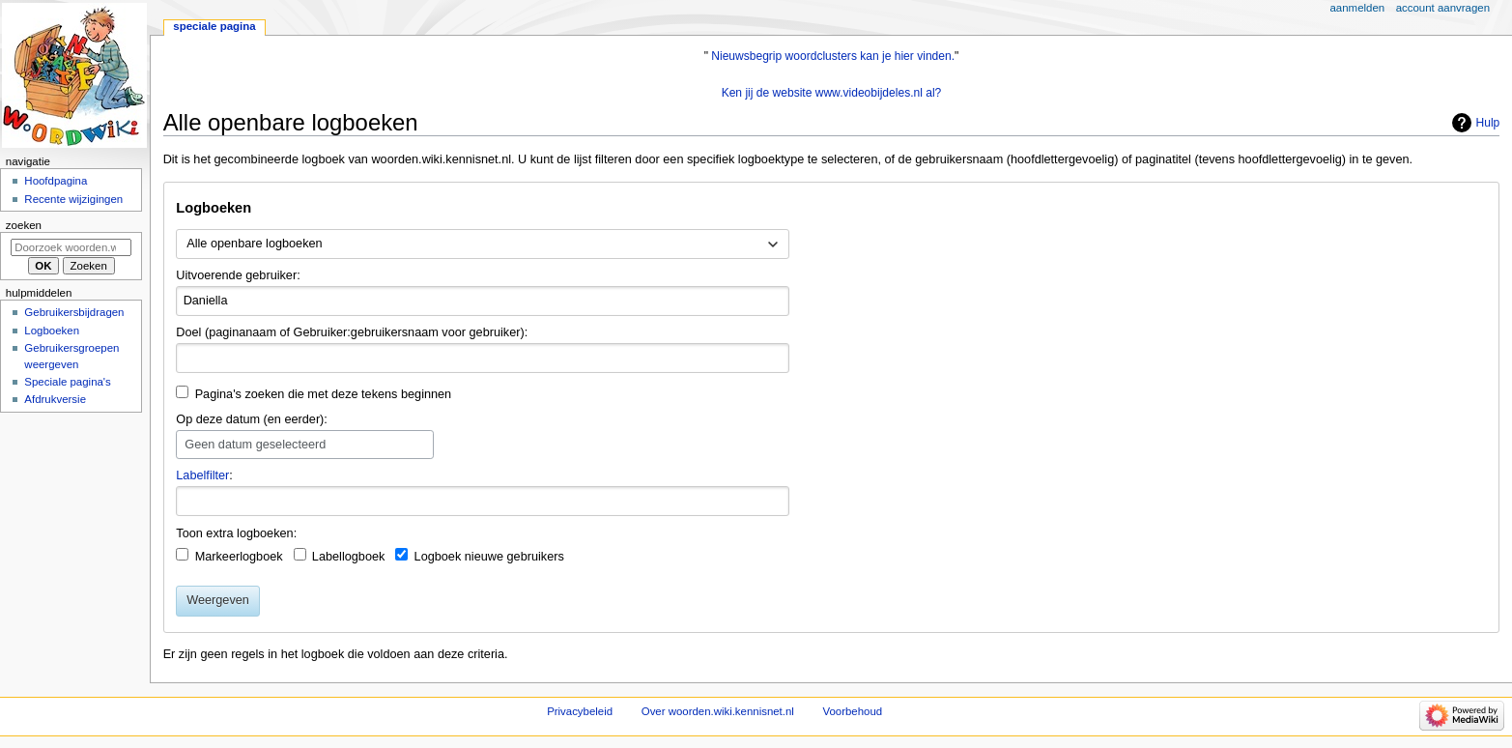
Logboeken (51, 330)
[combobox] (482, 244)
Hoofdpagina (55, 181)
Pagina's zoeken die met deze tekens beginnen (323, 394)
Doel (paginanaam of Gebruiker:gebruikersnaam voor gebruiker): (352, 332)
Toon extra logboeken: (236, 533)
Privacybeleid (580, 711)
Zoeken (24, 225)
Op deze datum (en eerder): (252, 419)
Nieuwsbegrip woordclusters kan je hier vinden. (833, 56)
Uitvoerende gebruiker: (238, 275)
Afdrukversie (55, 399)
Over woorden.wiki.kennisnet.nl (718, 711)
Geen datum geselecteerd (255, 444)
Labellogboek (348, 556)
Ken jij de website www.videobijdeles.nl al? (832, 93)
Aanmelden (1357, 8)
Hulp (1488, 122)
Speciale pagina (214, 26)
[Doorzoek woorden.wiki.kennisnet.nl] (71, 247)
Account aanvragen (1443, 8)
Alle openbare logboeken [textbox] (254, 243)
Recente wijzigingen (73, 199)
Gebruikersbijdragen (74, 312)
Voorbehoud (853, 711)
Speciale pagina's (67, 382)
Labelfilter (202, 475)
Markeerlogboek (239, 556)
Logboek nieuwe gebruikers (489, 556)
